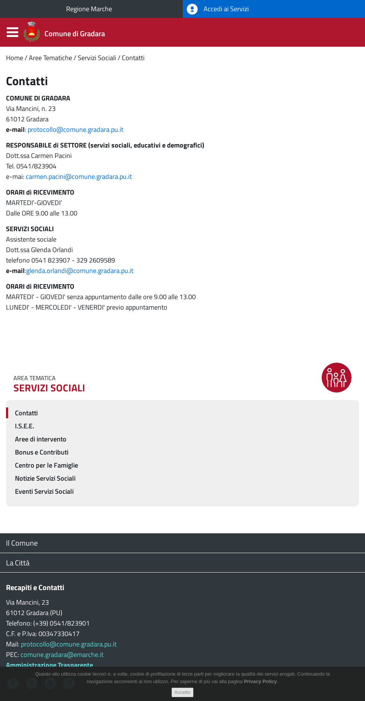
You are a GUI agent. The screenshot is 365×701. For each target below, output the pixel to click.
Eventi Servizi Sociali (44, 491)
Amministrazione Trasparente (49, 665)
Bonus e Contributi (41, 452)
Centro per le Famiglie (46, 465)
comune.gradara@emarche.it (62, 654)
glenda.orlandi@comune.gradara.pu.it (79, 271)
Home (14, 58)
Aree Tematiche (50, 58)
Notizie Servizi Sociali (45, 478)
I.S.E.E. (24, 426)
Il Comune (22, 543)
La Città (18, 562)
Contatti (133, 58)
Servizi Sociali (97, 58)
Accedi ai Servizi (218, 9)
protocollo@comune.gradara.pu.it (75, 129)
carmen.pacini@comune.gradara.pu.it (79, 176)
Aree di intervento (40, 439)
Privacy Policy (260, 687)
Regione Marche (89, 9)
